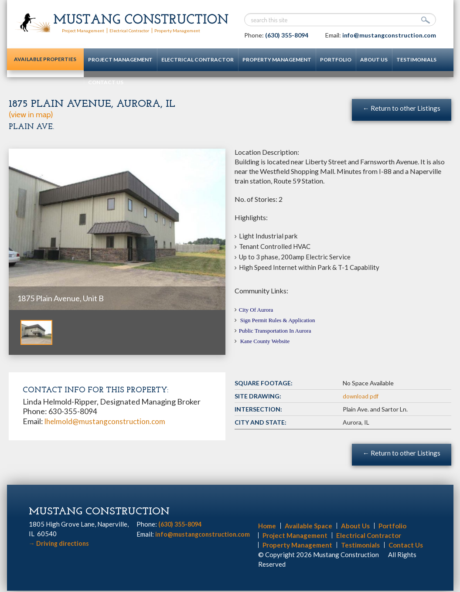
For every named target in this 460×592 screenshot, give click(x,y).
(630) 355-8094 (286, 35)
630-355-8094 (72, 411)
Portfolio (318, 59)
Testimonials (399, 59)
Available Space (308, 527)
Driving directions (60, 544)
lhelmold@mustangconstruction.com (107, 420)
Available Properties (36, 63)
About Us (357, 59)
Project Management (85, 30)
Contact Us (88, 82)
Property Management (192, 30)
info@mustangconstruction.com (389, 35)
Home (267, 527)
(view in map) (31, 114)
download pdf (361, 396)
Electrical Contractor (137, 30)
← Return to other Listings (401, 108)
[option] (117, 229)
